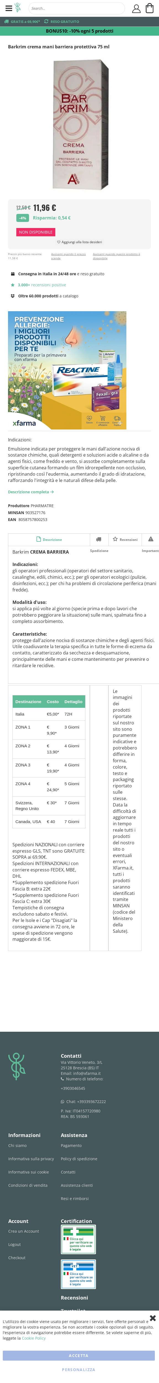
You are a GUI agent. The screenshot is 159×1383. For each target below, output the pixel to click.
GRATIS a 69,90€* (25, 21)
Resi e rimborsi (75, 1198)
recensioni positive (38, 284)
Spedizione (99, 539)
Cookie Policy (34, 1338)
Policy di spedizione (79, 1158)
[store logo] (18, 8)
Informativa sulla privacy (31, 1158)
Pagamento (71, 1145)
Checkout (16, 1257)
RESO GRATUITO (65, 21)
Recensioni (128, 539)
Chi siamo (17, 1145)
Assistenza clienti (77, 1185)
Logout (14, 1244)
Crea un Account (23, 1231)
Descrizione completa (31, 491)
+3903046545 (73, 1088)
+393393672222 (91, 1101)
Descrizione (52, 539)
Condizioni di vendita (28, 1185)
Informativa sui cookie (28, 1172)
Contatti (68, 1172)
